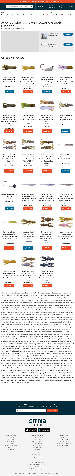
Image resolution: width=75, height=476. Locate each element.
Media (70, 15)
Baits (2, 15)
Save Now (56, 1)
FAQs (37, 459)
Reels (19, 15)
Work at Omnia (64, 441)
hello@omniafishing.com (37, 469)
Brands (63, 15)
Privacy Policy (56, 473)
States (55, 15)
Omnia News (64, 439)
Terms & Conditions (45, 473)
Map (49, 15)
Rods (13, 15)
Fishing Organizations (37, 445)
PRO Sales (11, 443)
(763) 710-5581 (37, 467)
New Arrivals (11, 437)
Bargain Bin (10, 441)
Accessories (34, 15)
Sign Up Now (52, 410)
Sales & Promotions (11, 445)
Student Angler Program (64, 445)
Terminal (25, 15)
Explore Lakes (37, 447)
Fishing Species (37, 443)
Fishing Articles (37, 439)
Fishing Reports (37, 437)
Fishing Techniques (37, 441)
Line (8, 15)
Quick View (9, 91)
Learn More (68, 44)
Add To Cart (28, 91)
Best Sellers (10, 439)
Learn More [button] (68, 34)
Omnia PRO (37, 449)
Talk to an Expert (37, 455)
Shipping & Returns (37, 457)
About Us (64, 437)
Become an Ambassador (64, 443)
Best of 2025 (11, 447)
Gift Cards (11, 449)
